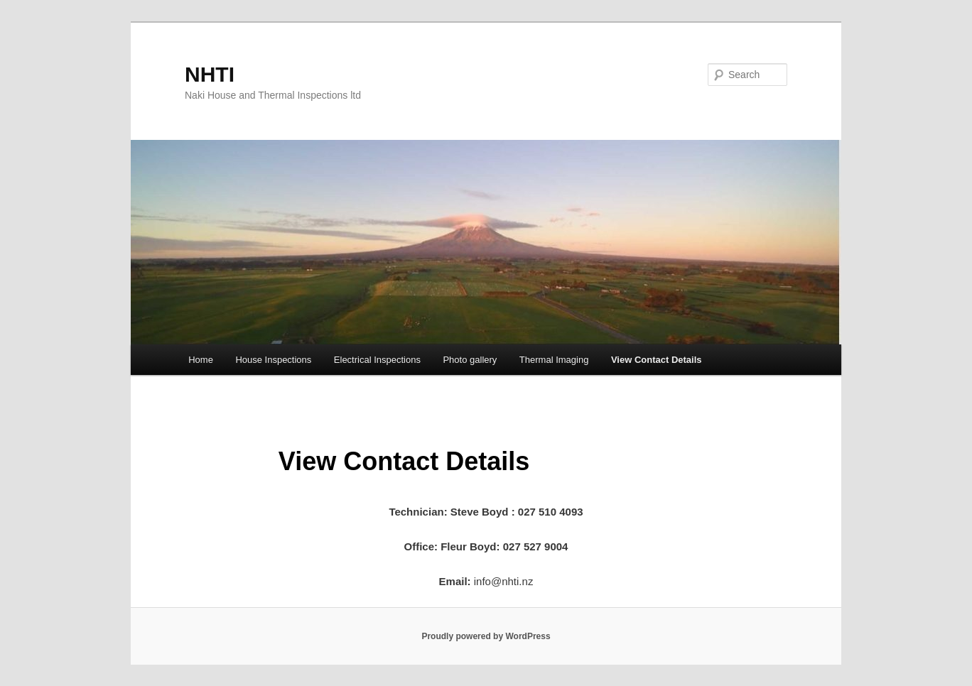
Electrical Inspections (377, 359)
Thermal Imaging (554, 359)
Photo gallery (470, 359)
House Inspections (273, 359)
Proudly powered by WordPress (485, 636)
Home (200, 359)
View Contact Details (656, 359)
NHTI (209, 74)
